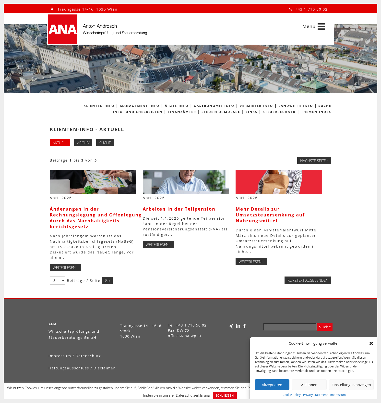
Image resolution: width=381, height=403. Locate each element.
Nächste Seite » (314, 160)
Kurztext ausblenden (307, 280)
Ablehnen (309, 384)
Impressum (337, 395)
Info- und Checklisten (137, 112)
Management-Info (139, 105)
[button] (371, 343)
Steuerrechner (279, 112)
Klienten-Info (98, 105)
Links (251, 112)
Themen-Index (316, 112)
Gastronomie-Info (214, 105)
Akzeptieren (272, 384)
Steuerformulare (221, 112)
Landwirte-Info (295, 105)
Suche (325, 105)
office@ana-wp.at (185, 335)
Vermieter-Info (256, 105)
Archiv (83, 142)
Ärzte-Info (176, 105)
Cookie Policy (291, 395)
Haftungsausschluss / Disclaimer (81, 367)
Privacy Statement (315, 395)
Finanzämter (182, 112)
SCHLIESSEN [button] (225, 395)
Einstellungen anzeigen (351, 384)
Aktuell (60, 142)
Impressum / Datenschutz (74, 355)
